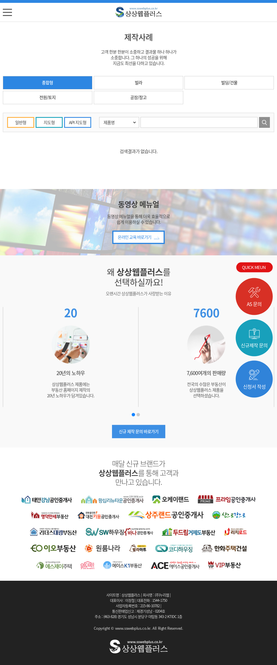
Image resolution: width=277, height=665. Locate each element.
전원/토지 (47, 101)
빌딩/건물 (229, 86)
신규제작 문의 (254, 338)
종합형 (47, 86)
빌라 (138, 86)
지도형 (49, 149)
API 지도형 (77, 149)
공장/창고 (138, 101)
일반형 (20, 149)
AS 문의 (254, 297)
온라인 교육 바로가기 (138, 256)
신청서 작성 (254, 380)
